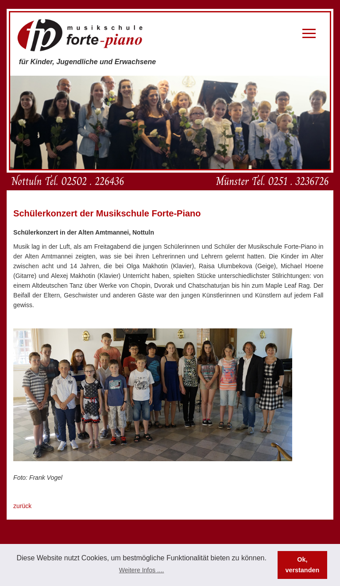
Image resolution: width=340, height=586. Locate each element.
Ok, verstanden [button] (302, 565)
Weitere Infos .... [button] (141, 570)
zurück (22, 505)
